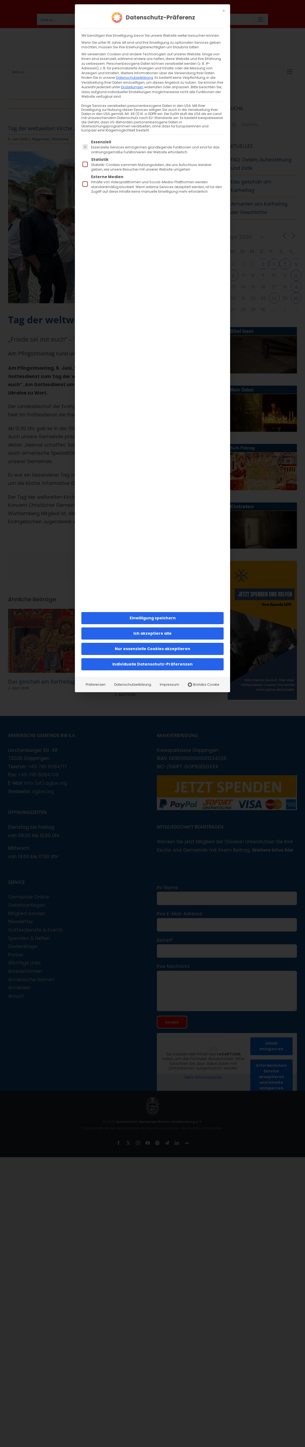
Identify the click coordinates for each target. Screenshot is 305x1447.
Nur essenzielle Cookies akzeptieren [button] (152, 648)
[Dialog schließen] (223, 10)
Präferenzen (96, 684)
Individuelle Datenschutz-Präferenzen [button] (152, 664)
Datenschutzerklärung (134, 77)
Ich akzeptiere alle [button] (152, 633)
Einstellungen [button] (132, 87)
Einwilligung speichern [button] (153, 618)
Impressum (169, 684)
